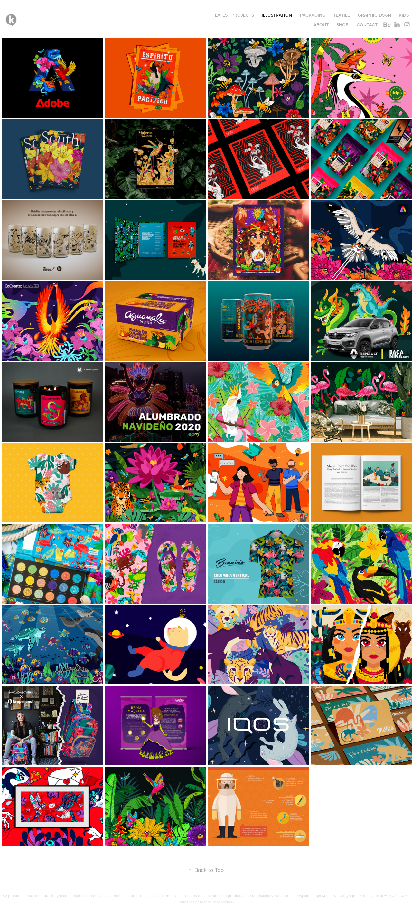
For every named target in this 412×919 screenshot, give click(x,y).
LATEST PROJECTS (234, 15)
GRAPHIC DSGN (374, 15)
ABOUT (321, 25)
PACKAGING (312, 15)
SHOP (342, 25)
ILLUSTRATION (277, 15)
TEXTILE (341, 15)
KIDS (404, 15)
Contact (367, 25)
